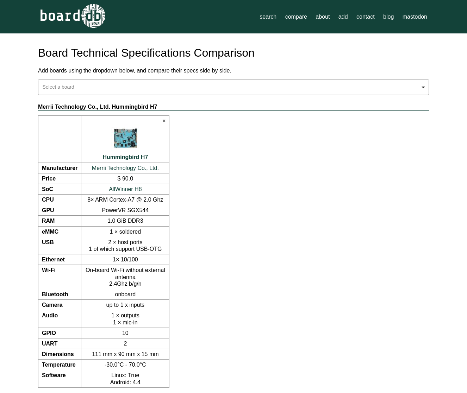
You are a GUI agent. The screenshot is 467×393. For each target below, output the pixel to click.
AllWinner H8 (125, 189)
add (343, 17)
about (323, 17)
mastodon (415, 17)
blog (388, 17)
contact (365, 17)
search (268, 17)
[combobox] (233, 87)
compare (296, 17)
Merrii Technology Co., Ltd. (125, 168)
